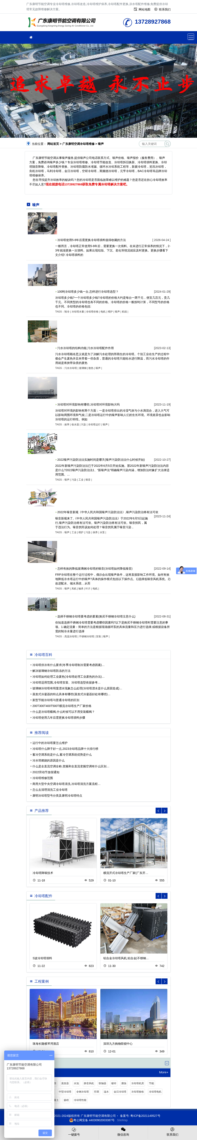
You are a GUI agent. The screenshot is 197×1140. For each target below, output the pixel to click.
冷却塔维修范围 (42, 778)
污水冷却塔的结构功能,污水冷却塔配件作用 (85, 348)
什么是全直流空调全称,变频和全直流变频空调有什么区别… (70, 766)
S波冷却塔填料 (42, 958)
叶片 (88, 588)
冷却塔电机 (155, 1091)
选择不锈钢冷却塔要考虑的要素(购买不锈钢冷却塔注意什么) (96, 616)
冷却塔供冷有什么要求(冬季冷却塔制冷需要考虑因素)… (68, 665)
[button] (165, 811)
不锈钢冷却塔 (86, 636)
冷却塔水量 (78, 311)
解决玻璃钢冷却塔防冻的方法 (51, 670)
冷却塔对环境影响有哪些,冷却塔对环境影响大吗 (88, 404)
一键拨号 (74, 1131)
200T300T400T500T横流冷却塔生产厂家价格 (61, 706)
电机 (103, 311)
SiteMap (122, 1120)
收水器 (75, 424)
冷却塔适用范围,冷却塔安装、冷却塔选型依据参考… (66, 682)
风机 (74, 588)
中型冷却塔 (65, 1091)
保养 (95, 532)
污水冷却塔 (70, 368)
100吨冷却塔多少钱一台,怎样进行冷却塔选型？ (88, 291)
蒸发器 (65, 1083)
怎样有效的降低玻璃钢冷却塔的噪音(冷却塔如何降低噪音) (94, 568)
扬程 (66, 1100)
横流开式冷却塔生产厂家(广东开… (125, 873)
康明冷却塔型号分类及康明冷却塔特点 (57, 795)
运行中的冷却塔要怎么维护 (50, 743)
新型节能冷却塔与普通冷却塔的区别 (55, 700)
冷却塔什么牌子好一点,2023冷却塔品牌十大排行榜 (65, 748)
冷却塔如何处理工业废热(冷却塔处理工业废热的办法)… (68, 676)
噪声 (117, 311)
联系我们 (165, 9)
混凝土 (55, 1100)
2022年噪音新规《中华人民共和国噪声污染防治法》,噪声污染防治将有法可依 (107, 512)
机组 (124, 311)
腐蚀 (123, 1083)
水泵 (102, 532)
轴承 (80, 588)
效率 (66, 424)
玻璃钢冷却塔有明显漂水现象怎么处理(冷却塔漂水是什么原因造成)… (77, 688)
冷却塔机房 (137, 1083)
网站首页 (53, 143)
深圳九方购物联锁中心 (118, 1043)
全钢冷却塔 (82, 1091)
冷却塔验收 (137, 1091)
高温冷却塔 (70, 636)
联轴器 (102, 1083)
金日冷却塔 (120, 1091)
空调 (96, 1091)
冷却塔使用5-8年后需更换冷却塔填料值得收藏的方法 (91, 240)
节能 (151, 1083)
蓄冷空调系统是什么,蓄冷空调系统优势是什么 (62, 754)
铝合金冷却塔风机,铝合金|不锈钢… (126, 958)
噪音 (88, 479)
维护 (110, 311)
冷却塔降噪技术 (43, 873)
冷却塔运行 (94, 424)
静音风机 (89, 1083)
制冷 (66, 311)
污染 (83, 424)
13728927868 (73, 184)
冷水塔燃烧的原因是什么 (48, 760)
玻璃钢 (83, 368)
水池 (76, 1083)
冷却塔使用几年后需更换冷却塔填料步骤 (58, 717)
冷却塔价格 (92, 311)
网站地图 (144, 9)
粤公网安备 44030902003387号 (92, 1120)
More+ (163, 1072)
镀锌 (113, 1083)
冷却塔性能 (80, 1100)
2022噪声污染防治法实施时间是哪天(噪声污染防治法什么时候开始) (101, 459)
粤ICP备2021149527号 (145, 1115)
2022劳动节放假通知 (45, 772)
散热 (90, 368)
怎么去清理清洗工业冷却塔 (50, 789)
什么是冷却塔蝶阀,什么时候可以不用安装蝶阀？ (63, 711)
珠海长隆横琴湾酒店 (46, 1043)
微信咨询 (123, 1131)
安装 (98, 636)
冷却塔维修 (63, 23)
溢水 (106, 1091)
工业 (80, 479)
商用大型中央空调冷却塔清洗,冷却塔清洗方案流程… (66, 784)
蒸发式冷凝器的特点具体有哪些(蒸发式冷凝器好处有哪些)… (71, 694)
